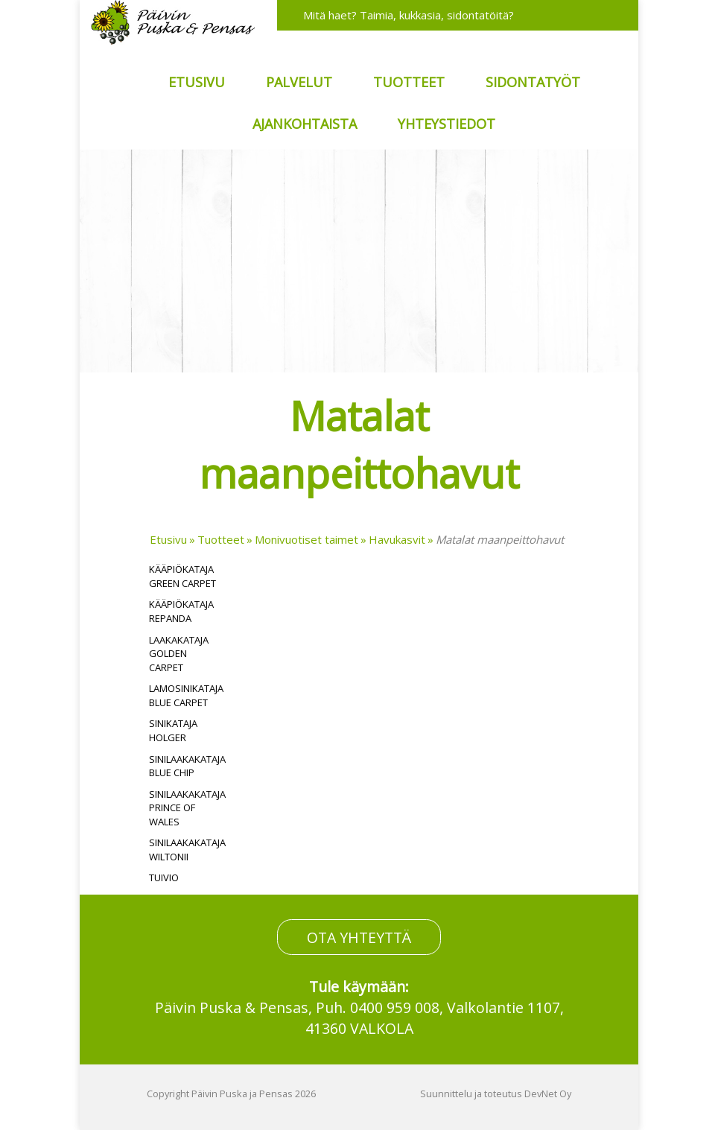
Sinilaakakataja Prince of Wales (187, 807)
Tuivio (164, 877)
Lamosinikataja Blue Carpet (186, 695)
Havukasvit (397, 539)
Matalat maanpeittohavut (500, 539)
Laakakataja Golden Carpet (179, 653)
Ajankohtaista (304, 124)
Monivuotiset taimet (306, 539)
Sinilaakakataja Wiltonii (187, 849)
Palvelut (299, 82)
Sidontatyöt (533, 82)
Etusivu (196, 82)
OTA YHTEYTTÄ (359, 937)
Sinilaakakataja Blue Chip (187, 766)
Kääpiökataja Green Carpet (182, 576)
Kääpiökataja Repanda (181, 611)
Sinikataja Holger (173, 730)
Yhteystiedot (446, 124)
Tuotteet (409, 82)
